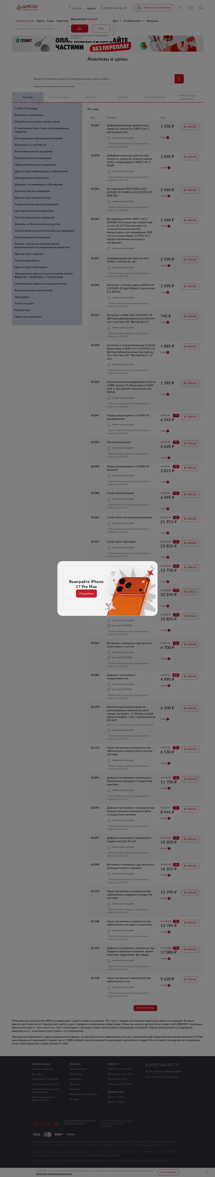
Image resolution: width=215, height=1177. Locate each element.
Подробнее (86, 593)
